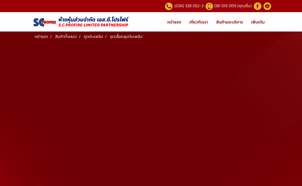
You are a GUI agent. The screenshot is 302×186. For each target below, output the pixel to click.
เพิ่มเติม (258, 22)
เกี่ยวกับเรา (198, 22)
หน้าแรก (174, 22)
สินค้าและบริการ (229, 22)
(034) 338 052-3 (188, 6)
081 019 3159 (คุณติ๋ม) (233, 6)
